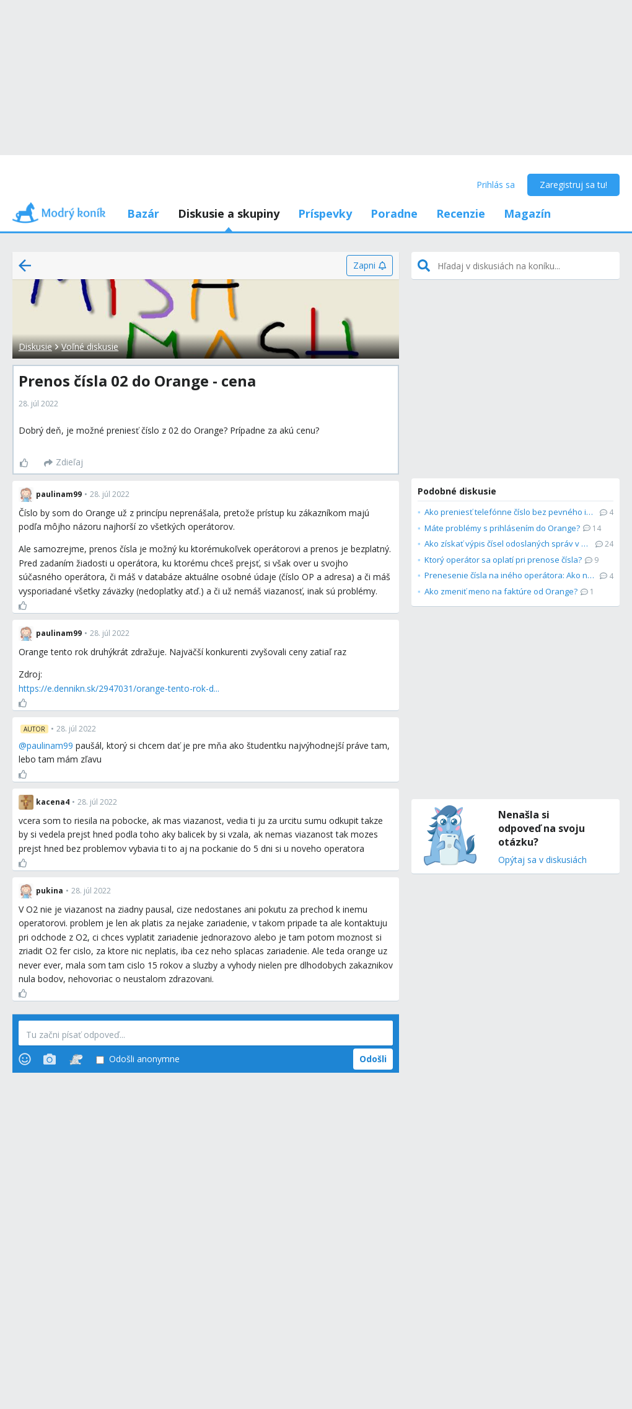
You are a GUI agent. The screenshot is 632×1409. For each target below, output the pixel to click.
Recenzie (460, 213)
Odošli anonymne (138, 1059)
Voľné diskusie (89, 346)
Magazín (527, 213)
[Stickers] (76, 1059)
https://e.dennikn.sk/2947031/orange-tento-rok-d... (119, 688)
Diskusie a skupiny (228, 213)
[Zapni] (369, 265)
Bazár (143, 213)
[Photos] (49, 1059)
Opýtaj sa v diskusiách (542, 860)
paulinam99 (50, 745)
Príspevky (325, 213)
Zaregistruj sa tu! (573, 184)
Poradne (394, 213)
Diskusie (35, 346)
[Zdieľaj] (63, 462)
